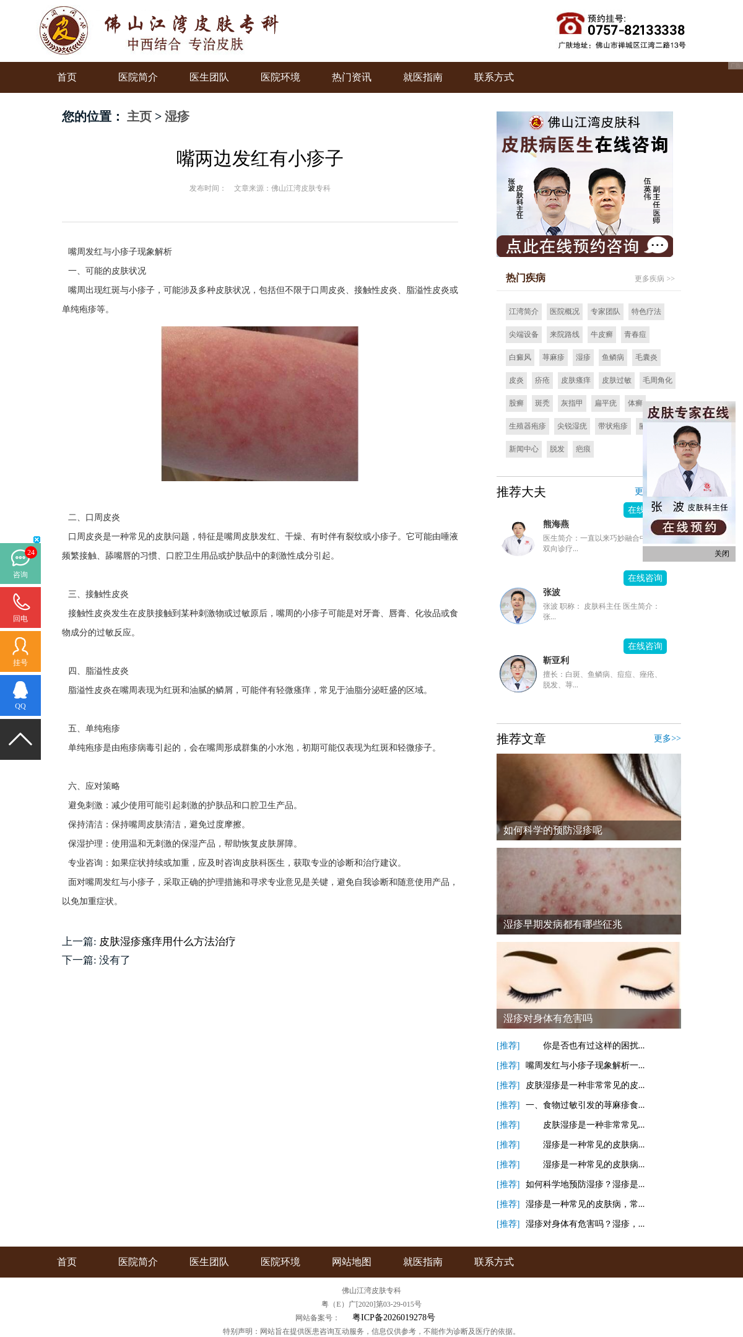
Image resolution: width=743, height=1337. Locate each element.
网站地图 (352, 1261)
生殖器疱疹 (527, 426)
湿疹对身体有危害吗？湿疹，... (585, 1224)
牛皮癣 (602, 334)
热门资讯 (352, 77)
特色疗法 (646, 311)
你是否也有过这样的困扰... (585, 1045)
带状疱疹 (613, 426)
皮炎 (516, 380)
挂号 (20, 662)
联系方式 (494, 77)
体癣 (635, 403)
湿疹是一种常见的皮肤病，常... (585, 1204)
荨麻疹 (553, 357)
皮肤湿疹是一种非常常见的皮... (585, 1085)
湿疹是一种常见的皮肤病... (585, 1144)
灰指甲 (572, 403)
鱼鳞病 (613, 357)
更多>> (667, 738)
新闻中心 (524, 449)
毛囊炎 (646, 357)
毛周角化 (657, 380)
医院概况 (565, 311)
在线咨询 (645, 578)
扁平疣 (605, 403)
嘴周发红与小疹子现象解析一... (585, 1065)
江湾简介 (524, 311)
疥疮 (542, 380)
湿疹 (177, 116)
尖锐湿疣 (572, 426)
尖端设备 (524, 334)
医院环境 (280, 77)
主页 (139, 116)
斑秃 (542, 403)
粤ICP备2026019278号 (393, 1317)
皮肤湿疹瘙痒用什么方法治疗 (167, 941)
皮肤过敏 (617, 380)
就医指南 (423, 77)
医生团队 (209, 77)
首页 (67, 77)
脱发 (557, 449)
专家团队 (605, 311)
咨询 (20, 574)
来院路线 (565, 334)
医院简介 (138, 77)
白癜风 (520, 357)
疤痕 (583, 449)
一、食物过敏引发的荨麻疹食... (585, 1105)
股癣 (516, 403)
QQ (20, 706)
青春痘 (635, 334)
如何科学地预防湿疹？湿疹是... (585, 1184)
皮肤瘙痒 (576, 380)
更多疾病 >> (655, 278)
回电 (20, 618)
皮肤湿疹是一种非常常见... (585, 1125)
